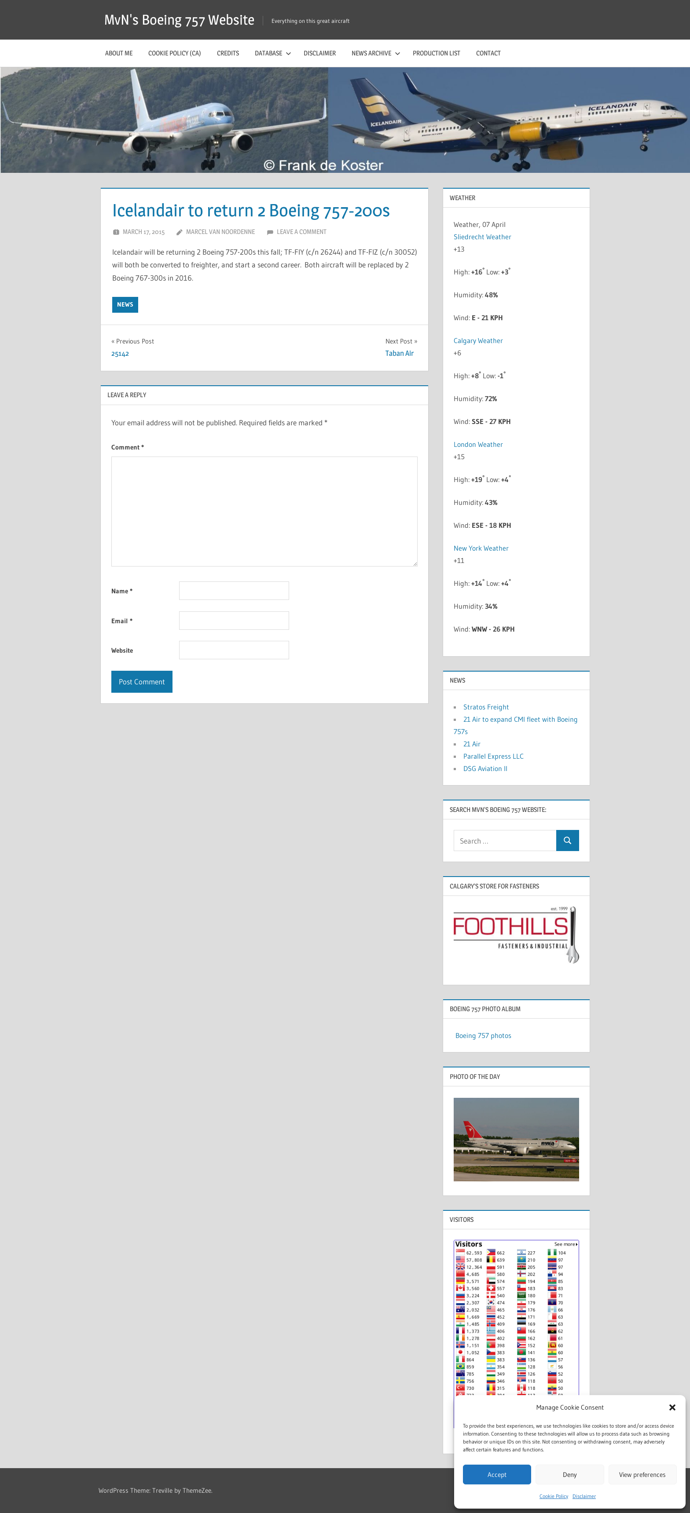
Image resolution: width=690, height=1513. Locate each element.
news (125, 304)
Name (121, 591)
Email (121, 621)
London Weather (478, 444)
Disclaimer (584, 1496)
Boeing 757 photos (483, 1035)
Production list (436, 53)
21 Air (472, 743)
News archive (376, 53)
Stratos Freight (486, 706)
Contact (488, 53)
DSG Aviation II (485, 768)
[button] (672, 1407)
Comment (127, 447)
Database (273, 53)
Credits (228, 53)
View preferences (642, 1474)
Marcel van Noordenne (220, 231)
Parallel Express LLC (493, 756)
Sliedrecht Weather (483, 236)
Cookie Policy (554, 1496)
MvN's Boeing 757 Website (179, 19)
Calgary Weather (478, 340)
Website (122, 650)
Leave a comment (302, 231)
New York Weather (481, 548)
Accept (497, 1474)
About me (118, 53)
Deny (570, 1474)
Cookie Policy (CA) (174, 53)
